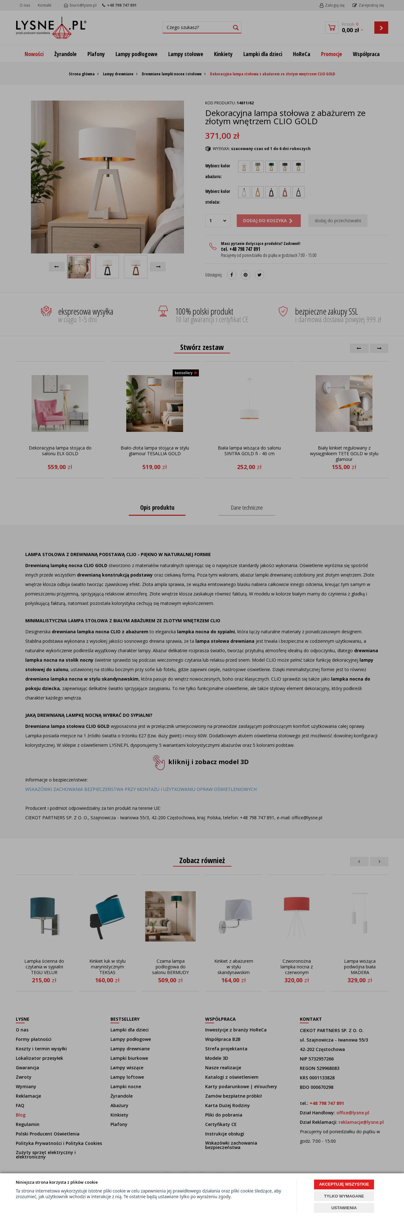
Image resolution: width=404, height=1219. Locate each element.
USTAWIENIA (344, 1207)
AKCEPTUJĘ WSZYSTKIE (344, 1184)
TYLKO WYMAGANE (344, 1196)
